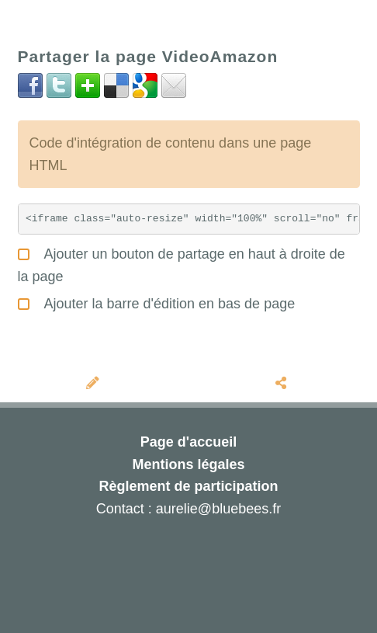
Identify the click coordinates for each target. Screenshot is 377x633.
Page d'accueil (188, 442)
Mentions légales (188, 464)
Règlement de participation (188, 486)
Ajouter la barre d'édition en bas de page (157, 301)
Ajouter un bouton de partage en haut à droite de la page (181, 263)
